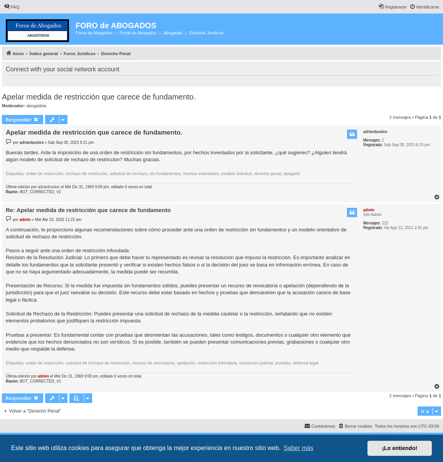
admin (368, 210)
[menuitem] (11, 7)
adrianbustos (375, 132)
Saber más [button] (298, 448)
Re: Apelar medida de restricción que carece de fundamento (88, 210)
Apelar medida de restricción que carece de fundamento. (99, 97)
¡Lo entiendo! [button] (399, 448)
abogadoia (36, 105)
